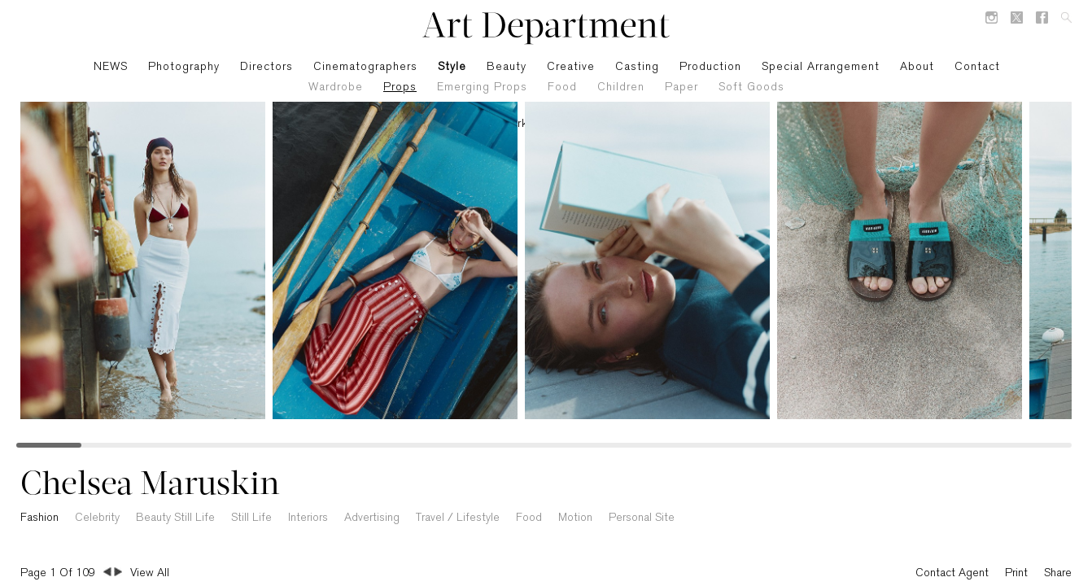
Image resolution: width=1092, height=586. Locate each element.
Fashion (39, 518)
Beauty (506, 67)
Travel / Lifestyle (458, 518)
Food (562, 87)
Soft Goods (751, 87)
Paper (681, 87)
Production (710, 67)
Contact (977, 67)
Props (400, 87)
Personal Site (642, 518)
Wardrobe (335, 87)
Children (620, 87)
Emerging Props (482, 87)
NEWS (111, 67)
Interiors (308, 518)
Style (452, 67)
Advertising (372, 518)
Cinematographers (365, 67)
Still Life (251, 518)
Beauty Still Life (175, 518)
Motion (575, 518)
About (917, 67)
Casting (637, 67)
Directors (266, 67)
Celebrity (97, 518)
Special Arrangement (821, 67)
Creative (571, 67)
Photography (184, 67)
